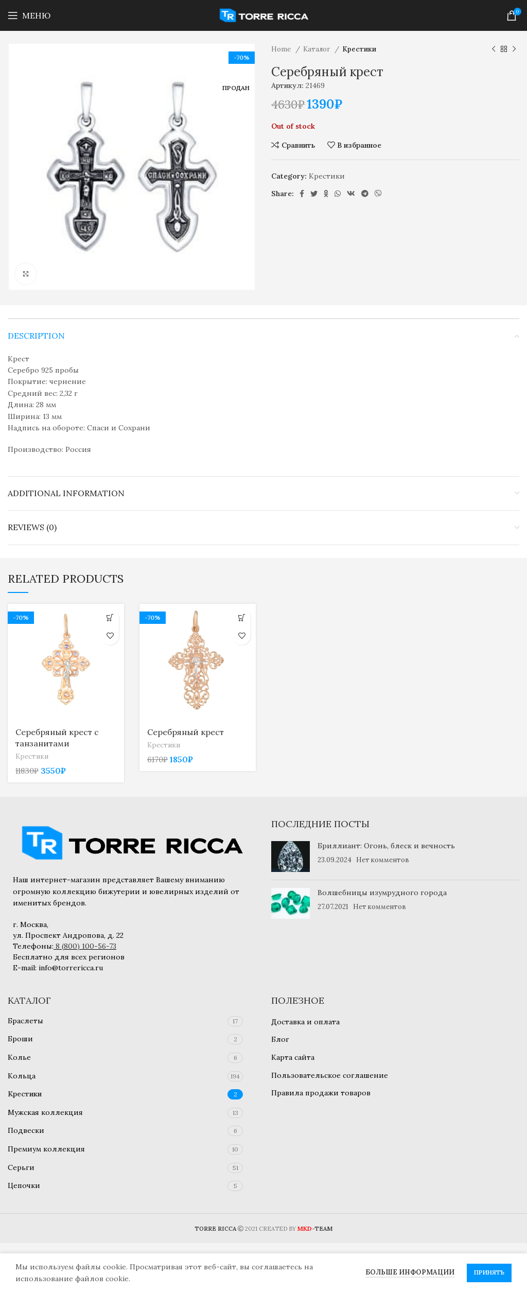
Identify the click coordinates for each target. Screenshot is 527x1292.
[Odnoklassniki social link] (326, 193)
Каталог (317, 49)
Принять (489, 1272)
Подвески (26, 1130)
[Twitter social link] (314, 193)
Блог (280, 1039)
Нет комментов (382, 859)
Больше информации (409, 1272)
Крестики (359, 49)
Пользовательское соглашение (329, 1075)
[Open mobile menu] (29, 15)
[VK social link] (351, 193)
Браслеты (25, 1020)
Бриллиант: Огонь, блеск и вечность (386, 845)
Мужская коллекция (45, 1112)
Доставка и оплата (305, 1021)
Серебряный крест (185, 732)
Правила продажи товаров (321, 1092)
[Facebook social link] (301, 193)
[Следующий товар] (514, 49)
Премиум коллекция (46, 1149)
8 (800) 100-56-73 (86, 946)
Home (282, 49)
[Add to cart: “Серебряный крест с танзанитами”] (110, 618)
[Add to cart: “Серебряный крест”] (242, 618)
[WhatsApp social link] (337, 193)
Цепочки (24, 1185)
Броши (20, 1038)
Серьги (21, 1167)
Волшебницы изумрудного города (382, 892)
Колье (19, 1057)
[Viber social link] (378, 193)
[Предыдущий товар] (493, 49)
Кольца (22, 1075)
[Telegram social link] (365, 193)
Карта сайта (292, 1057)
